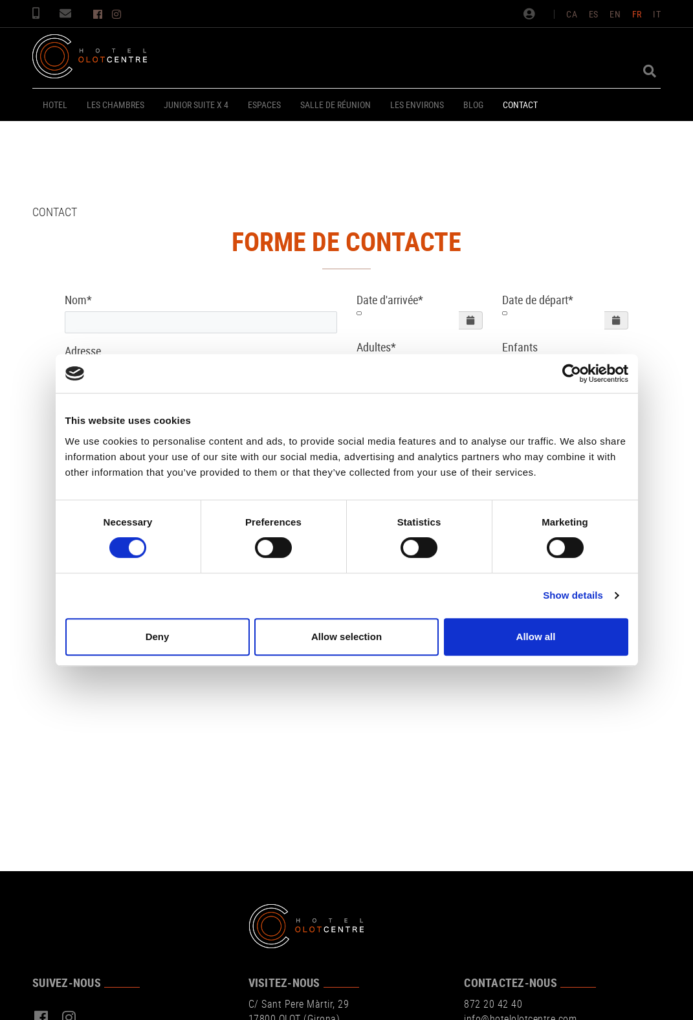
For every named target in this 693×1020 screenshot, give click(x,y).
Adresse (83, 351)
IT (657, 14)
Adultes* (376, 347)
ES (594, 14)
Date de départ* (537, 299)
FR (637, 14)
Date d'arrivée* (390, 299)
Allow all (536, 636)
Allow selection (346, 636)
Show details (573, 595)
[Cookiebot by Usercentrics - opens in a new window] (571, 373)
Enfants (520, 347)
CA (571, 14)
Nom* (78, 299)
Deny (158, 636)
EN (615, 14)
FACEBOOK (99, 14)
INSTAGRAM (118, 14)
